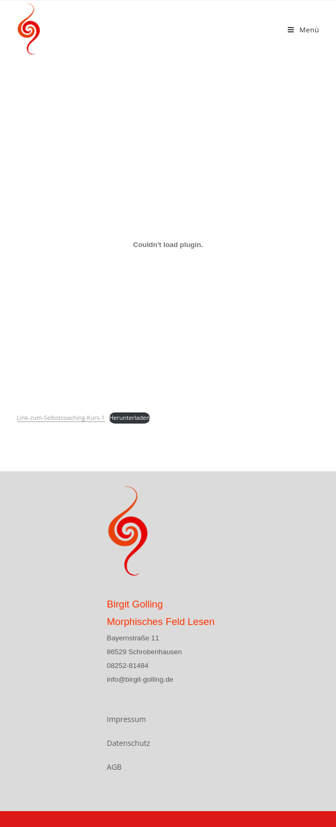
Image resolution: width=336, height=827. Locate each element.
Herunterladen (129, 417)
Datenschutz (128, 743)
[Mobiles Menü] (303, 30)
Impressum (126, 719)
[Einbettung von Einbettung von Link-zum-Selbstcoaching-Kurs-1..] (168, 244)
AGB (114, 767)
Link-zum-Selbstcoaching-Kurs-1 (61, 417)
